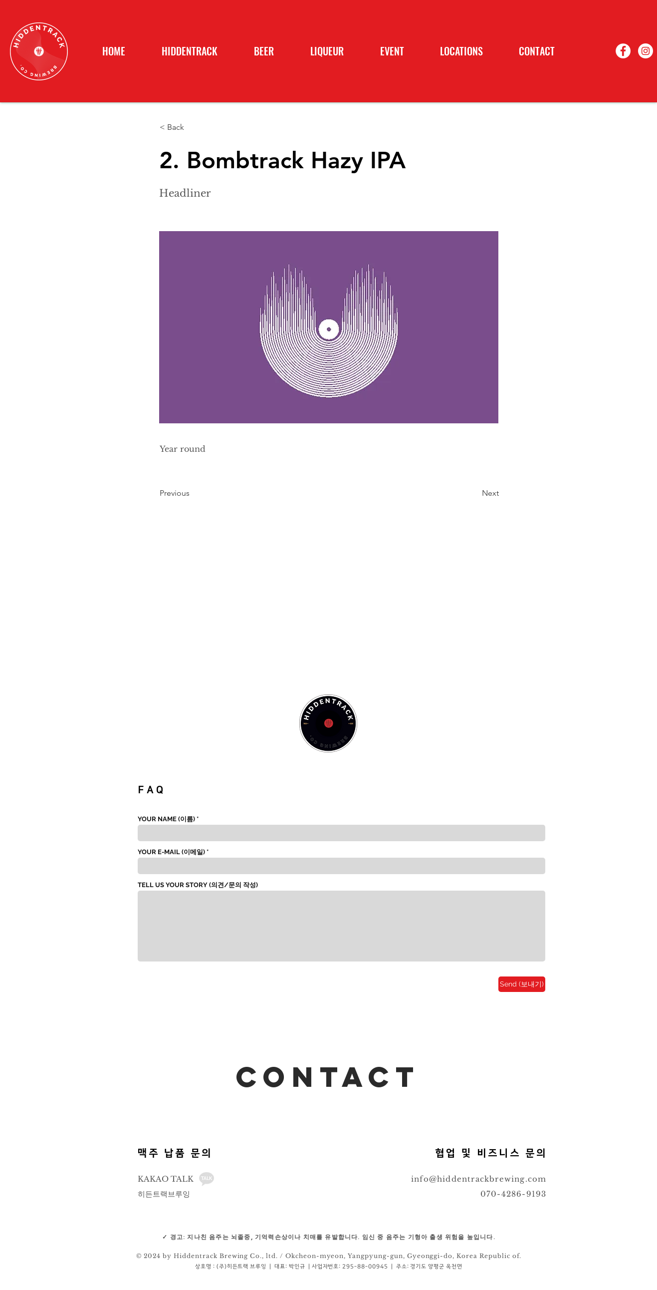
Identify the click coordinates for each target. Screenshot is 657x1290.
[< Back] (192, 127)
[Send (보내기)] (521, 984)
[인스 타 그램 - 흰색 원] (645, 50)
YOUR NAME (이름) (166, 819)
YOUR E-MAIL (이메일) (171, 852)
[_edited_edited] (206, 1179)
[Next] (474, 493)
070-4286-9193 (513, 1194)
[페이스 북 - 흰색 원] (623, 50)
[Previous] (192, 493)
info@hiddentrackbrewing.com (478, 1179)
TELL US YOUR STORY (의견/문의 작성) (198, 885)
